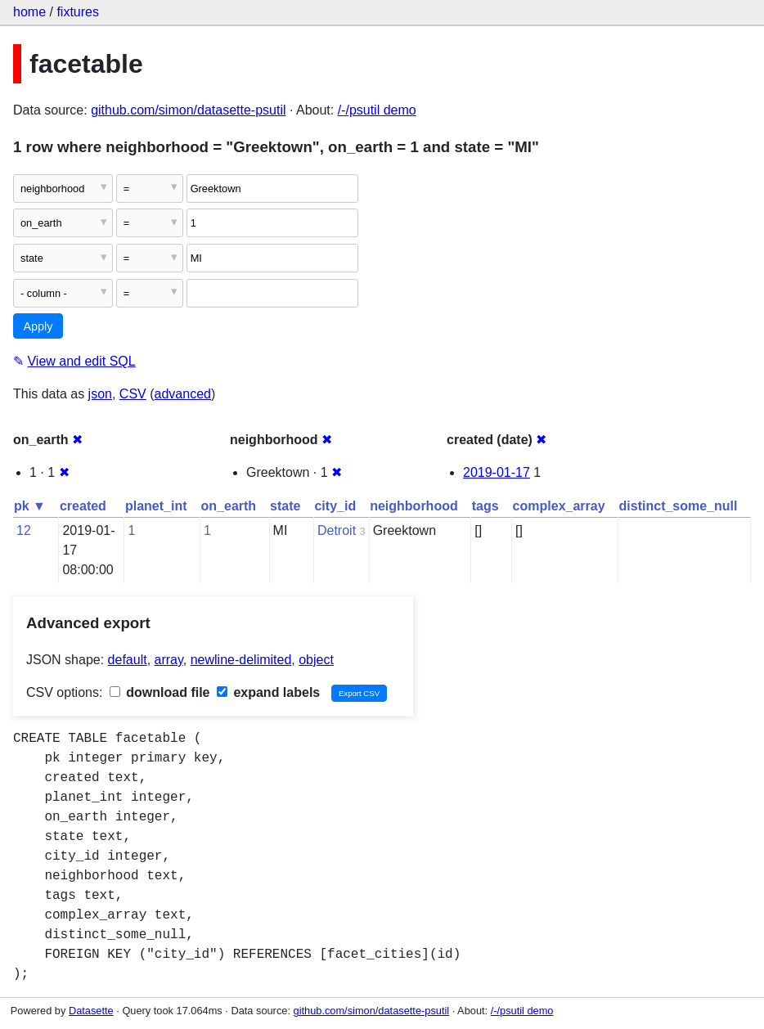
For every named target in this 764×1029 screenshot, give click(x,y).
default (127, 660)
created (83, 506)
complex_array (559, 506)
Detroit (336, 530)
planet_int (156, 506)
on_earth (229, 506)
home (29, 12)
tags (485, 506)
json (100, 394)
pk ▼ (30, 506)
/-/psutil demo (377, 110)
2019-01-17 (496, 472)
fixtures (77, 12)
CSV (132, 394)
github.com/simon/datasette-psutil (188, 110)
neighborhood (414, 506)
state (285, 506)
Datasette (91, 1010)
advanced (183, 394)
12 (23, 530)
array (169, 660)
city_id (335, 506)
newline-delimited (241, 660)
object (316, 660)
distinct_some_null (678, 506)
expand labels (268, 692)
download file (160, 692)
